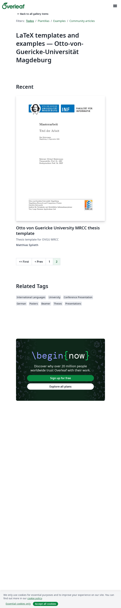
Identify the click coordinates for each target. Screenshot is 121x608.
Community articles (82, 21)
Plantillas (43, 21)
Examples (59, 21)
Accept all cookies (45, 603)
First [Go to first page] (24, 262)
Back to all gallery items (32, 13)
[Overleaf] (13, 6)
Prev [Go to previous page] (39, 262)
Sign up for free (60, 378)
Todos (30, 21)
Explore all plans (60, 386)
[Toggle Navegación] (115, 5)
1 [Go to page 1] (49, 262)
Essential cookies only (18, 603)
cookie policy (34, 598)
